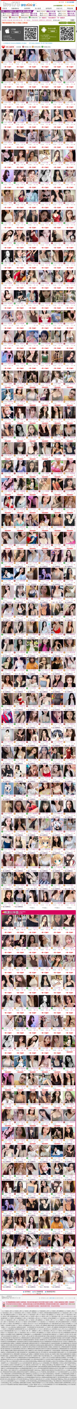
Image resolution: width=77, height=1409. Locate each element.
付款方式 (59, 8)
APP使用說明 (62, 23)
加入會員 (38, 8)
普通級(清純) (34, 17)
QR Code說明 (71, 23)
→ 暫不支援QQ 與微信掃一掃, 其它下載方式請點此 (40, 43)
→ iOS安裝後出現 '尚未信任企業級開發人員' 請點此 (14, 43)
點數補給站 (15, 8)
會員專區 (27, 8)
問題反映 (70, 8)
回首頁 (4, 8)
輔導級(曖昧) (24, 17)
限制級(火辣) (14, 17)
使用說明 (49, 8)
